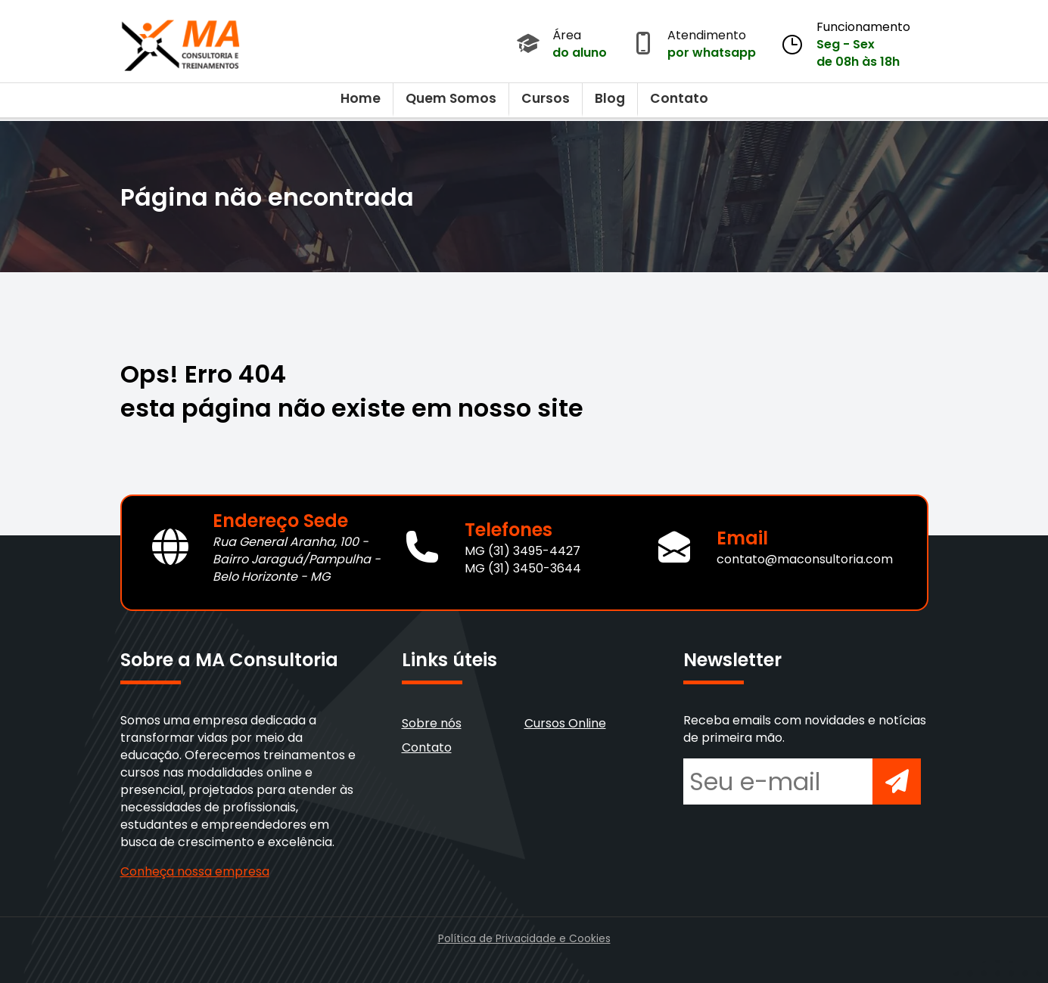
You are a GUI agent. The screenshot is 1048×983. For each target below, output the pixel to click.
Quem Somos (451, 98)
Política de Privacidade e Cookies (524, 939)
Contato (679, 98)
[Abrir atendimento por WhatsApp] (643, 44)
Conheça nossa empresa (194, 871)
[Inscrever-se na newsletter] (896, 781)
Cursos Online (565, 723)
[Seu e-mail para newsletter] (777, 781)
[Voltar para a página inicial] (180, 41)
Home (361, 98)
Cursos (545, 98)
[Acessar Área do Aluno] (528, 44)
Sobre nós (432, 723)
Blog (610, 98)
